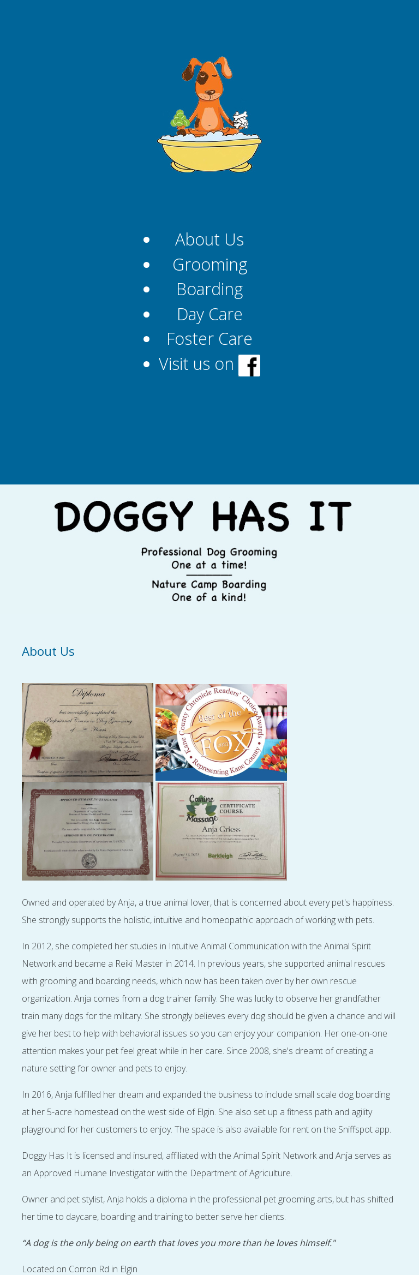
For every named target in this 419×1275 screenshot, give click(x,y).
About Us (209, 239)
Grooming (209, 264)
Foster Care (209, 338)
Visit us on (209, 363)
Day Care (210, 314)
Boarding (209, 289)
